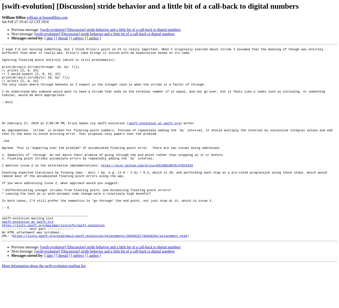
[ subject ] (78, 38)
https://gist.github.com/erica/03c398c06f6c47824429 (147, 189)
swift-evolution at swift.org (154, 138)
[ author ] (94, 38)
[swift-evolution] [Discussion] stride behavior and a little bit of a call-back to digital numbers (110, 30)
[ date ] (49, 38)
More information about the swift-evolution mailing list (44, 304)
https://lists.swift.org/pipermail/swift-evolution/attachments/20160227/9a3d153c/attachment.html (100, 274)
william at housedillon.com (47, 17)
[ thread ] (63, 38)
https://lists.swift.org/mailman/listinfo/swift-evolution (53, 261)
